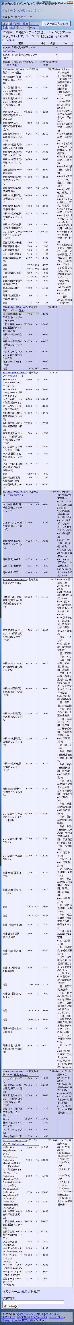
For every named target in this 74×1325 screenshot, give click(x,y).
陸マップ (22, 27)
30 (13, 39)
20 (9, 39)
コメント (36, 23)
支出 (5, 27)
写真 (25, 23)
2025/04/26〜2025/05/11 (15, 69)
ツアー (48, 23)
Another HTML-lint (23, 1320)
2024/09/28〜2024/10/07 (15, 307)
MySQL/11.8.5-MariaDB (32, 1317)
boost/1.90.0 (56, 1317)
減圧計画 (15, 23)
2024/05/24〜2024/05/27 (15, 491)
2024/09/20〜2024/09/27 (15, 372)
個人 (6, 58)
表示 (24, 1291)
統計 (12, 27)
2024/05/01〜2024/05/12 (15, 579)
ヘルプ (34, 27)
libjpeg (5, 1320)
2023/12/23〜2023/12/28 (15, 1140)
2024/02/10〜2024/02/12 (15, 1071)
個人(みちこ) (9, 50)
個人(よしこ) (16, 375)
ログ (5, 23)
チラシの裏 (17, 10)
